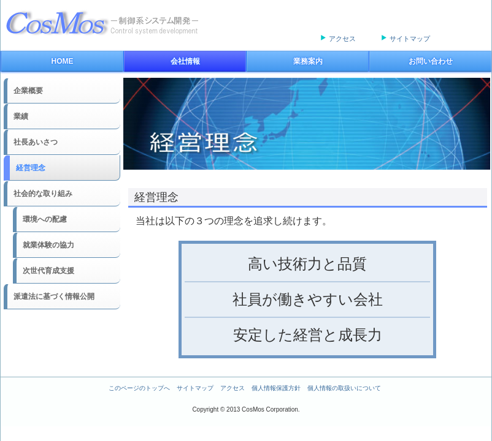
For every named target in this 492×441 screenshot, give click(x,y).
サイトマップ (410, 38)
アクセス (342, 38)
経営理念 (30, 168)
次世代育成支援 (48, 270)
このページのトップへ (139, 388)
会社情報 (185, 61)
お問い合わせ (431, 61)
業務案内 (308, 61)
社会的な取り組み (42, 193)
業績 (20, 116)
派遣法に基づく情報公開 (53, 296)
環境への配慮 (45, 219)
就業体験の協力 (48, 245)
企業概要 (28, 90)
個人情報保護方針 (276, 388)
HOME (63, 61)
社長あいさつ (35, 142)
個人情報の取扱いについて (344, 388)
